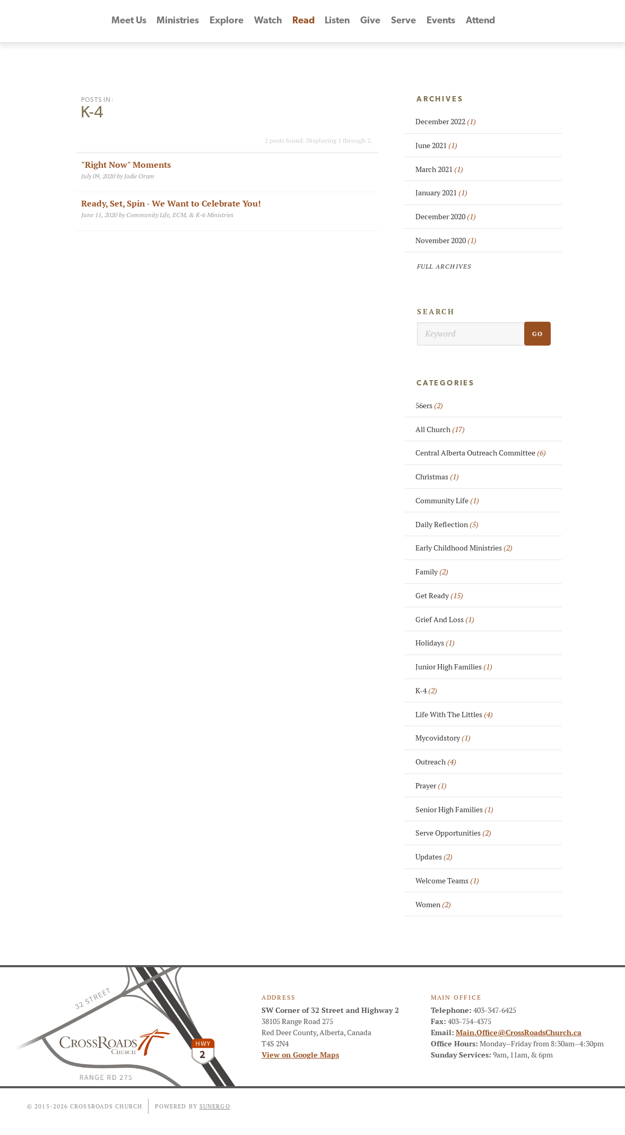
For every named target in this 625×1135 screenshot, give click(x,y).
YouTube (567, 21)
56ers (429, 405)
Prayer (431, 785)
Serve (404, 21)
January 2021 (441, 192)
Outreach (435, 762)
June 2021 (436, 145)
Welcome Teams (447, 880)
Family (431, 572)
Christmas (437, 476)
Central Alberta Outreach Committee (480, 453)
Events (441, 21)
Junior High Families (453, 667)
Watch (268, 21)
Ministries (178, 21)
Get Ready (439, 595)
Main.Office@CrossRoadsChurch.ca (518, 1032)
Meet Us (128, 21)
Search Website (605, 21)
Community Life (447, 500)
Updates (434, 857)
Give (371, 21)
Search (436, 311)
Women (433, 904)
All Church (440, 429)
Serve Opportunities (453, 833)
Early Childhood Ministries (464, 548)
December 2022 (445, 121)
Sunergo (214, 1106)
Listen (338, 21)
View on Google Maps (300, 1055)
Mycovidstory (443, 738)
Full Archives (444, 266)
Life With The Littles (454, 714)
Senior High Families (454, 809)
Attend (481, 21)
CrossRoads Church (54, 21)
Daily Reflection (447, 524)
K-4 (426, 690)
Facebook (548, 21)
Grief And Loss (444, 619)
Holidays (435, 643)
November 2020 (445, 240)
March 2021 (439, 169)
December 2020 (445, 216)
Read (303, 21)
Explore (227, 21)
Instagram (586, 21)
